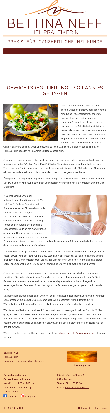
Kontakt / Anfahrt (11, 391)
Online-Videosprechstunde (16, 379)
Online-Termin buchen (14, 375)
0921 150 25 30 (74, 383)
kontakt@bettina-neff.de (77, 387)
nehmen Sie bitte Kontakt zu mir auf (76, 333)
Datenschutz (84, 408)
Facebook (13, 396)
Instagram (30, 396)
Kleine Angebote (81, 365)
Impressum (101, 408)
